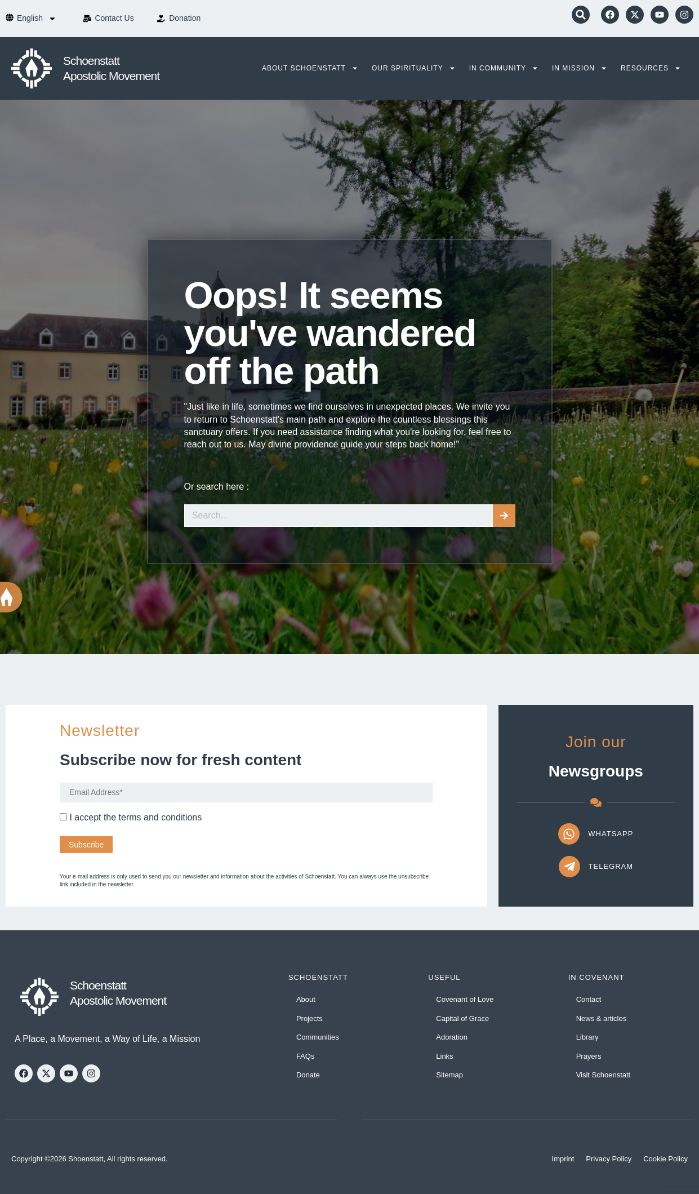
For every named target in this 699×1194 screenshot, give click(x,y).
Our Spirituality (414, 68)
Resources (651, 68)
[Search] (504, 515)
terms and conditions (160, 817)
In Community (503, 68)
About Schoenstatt (310, 68)
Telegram (611, 866)
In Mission (579, 68)
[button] (581, 15)
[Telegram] (569, 866)
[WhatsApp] (569, 834)
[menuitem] (37, 19)
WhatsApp (610, 833)
